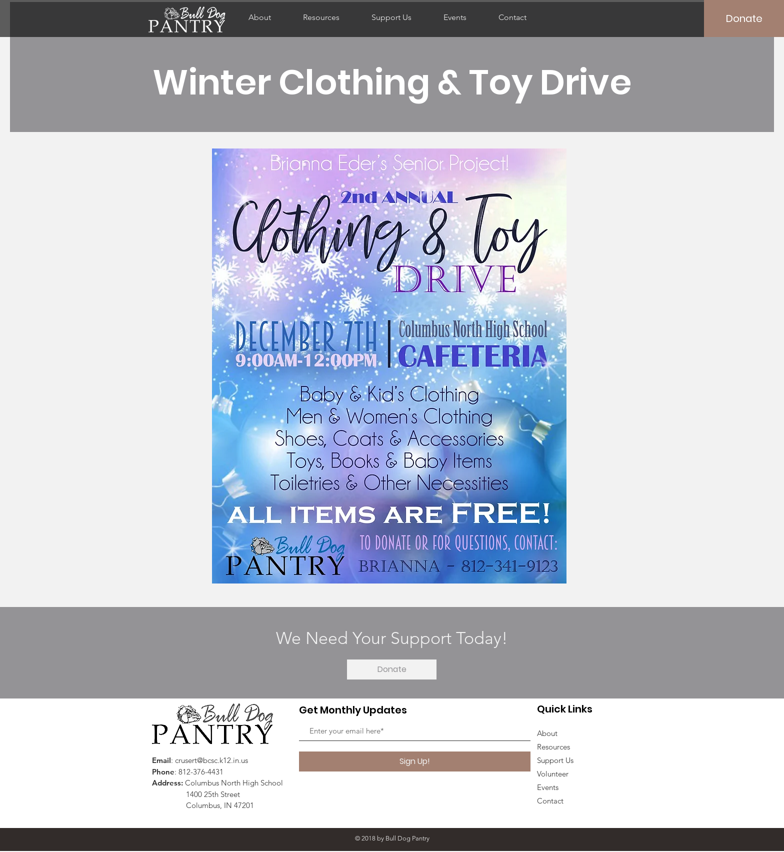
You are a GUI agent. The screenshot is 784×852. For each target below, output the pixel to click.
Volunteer (552, 773)
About (547, 733)
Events (547, 787)
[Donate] (744, 18)
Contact (550, 801)
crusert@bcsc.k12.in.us (211, 760)
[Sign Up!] (414, 762)
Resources (553, 747)
